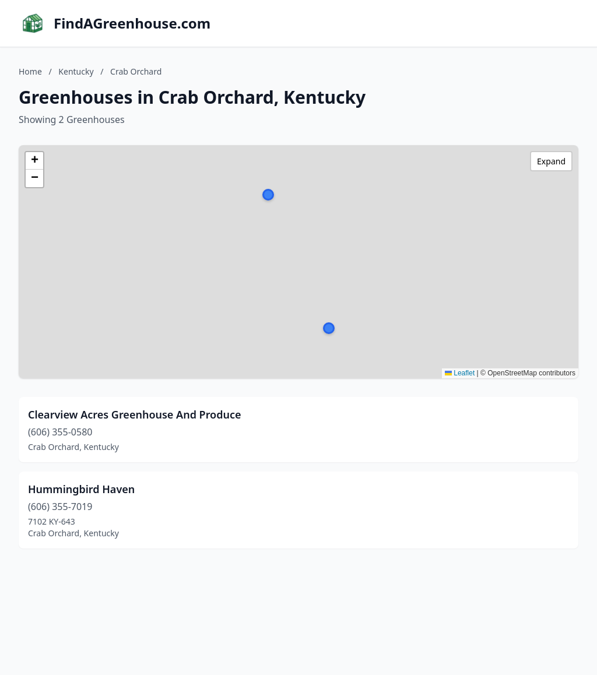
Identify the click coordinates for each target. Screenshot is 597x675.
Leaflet (460, 373)
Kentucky (75, 71)
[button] (329, 328)
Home (30, 71)
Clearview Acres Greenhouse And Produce (134, 414)
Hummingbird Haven (81, 489)
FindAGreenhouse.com (132, 23)
